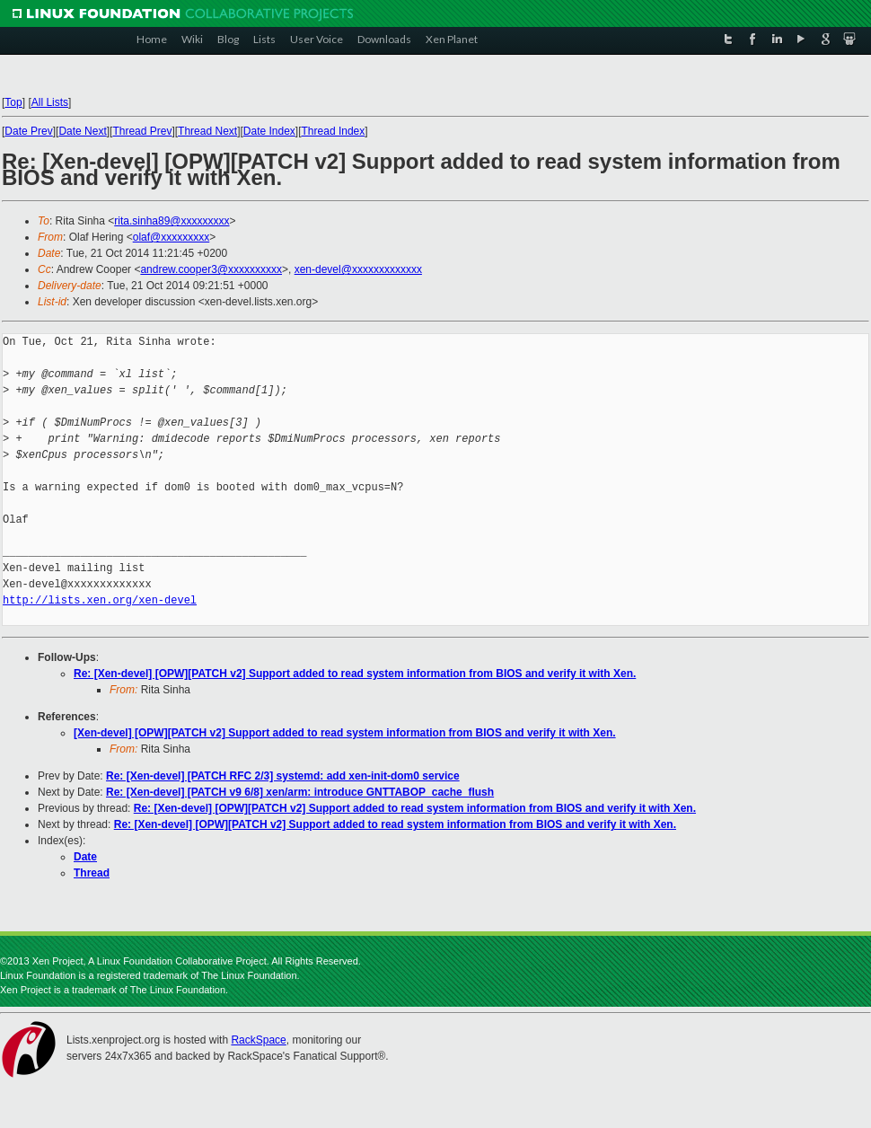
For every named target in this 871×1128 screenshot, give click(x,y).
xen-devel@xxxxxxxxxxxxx (358, 269)
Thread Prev (142, 131)
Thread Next (207, 131)
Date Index (269, 131)
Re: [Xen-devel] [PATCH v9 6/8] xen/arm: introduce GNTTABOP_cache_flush (300, 792)
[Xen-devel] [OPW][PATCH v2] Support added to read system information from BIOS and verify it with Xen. (345, 733)
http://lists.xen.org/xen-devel (100, 600)
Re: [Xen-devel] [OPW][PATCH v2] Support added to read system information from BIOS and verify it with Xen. (355, 673)
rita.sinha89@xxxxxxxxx (171, 221)
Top (13, 102)
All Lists (49, 102)
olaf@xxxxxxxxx (171, 237)
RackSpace (258, 1040)
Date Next (82, 131)
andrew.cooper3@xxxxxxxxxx (211, 269)
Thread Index (333, 131)
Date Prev (28, 131)
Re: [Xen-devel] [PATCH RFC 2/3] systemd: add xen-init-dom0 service (283, 776)
